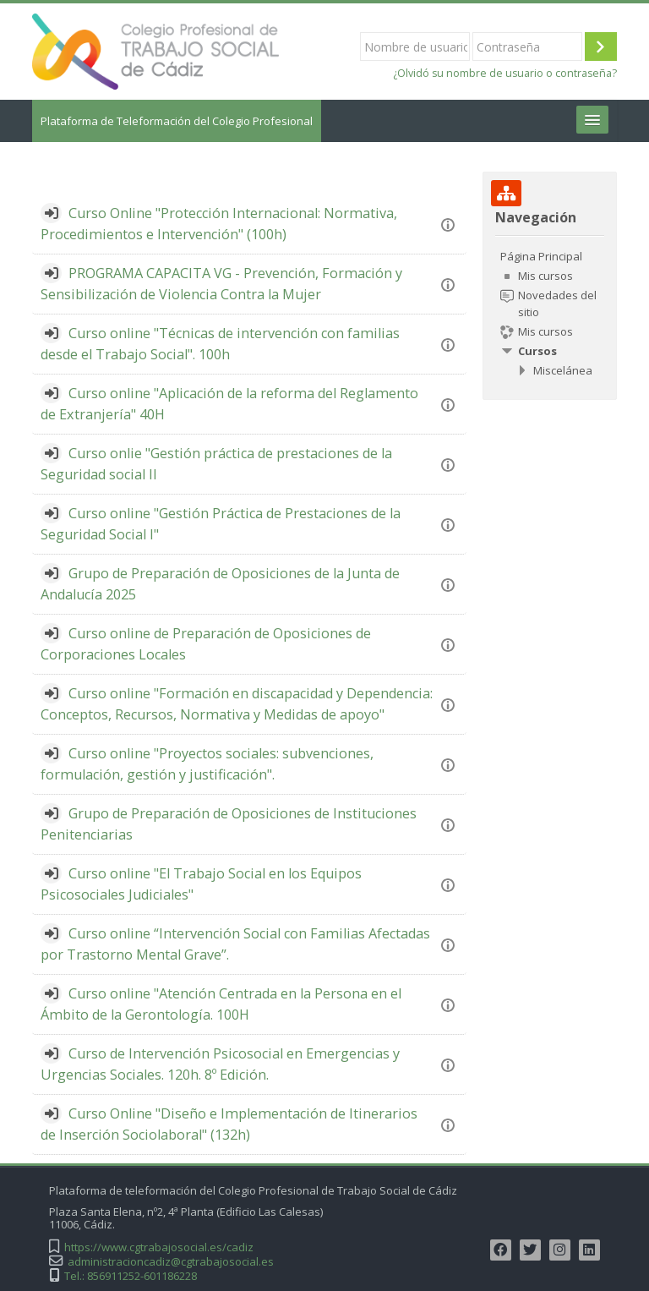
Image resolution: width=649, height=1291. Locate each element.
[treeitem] (549, 313)
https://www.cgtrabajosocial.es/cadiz (159, 1247)
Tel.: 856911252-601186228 (130, 1276)
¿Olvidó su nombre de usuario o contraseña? (505, 73)
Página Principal (541, 256)
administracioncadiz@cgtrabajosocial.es (171, 1261)
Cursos (537, 350)
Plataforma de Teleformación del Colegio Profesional (177, 121)
